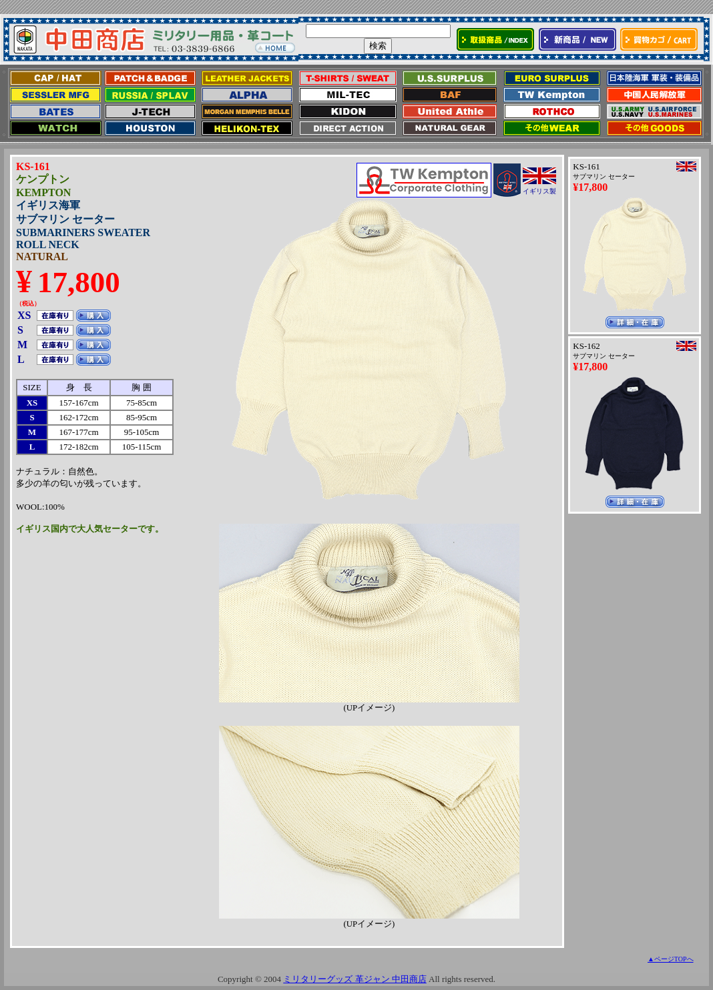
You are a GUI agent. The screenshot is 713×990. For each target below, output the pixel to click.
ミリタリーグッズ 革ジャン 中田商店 (355, 979)
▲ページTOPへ (671, 959)
